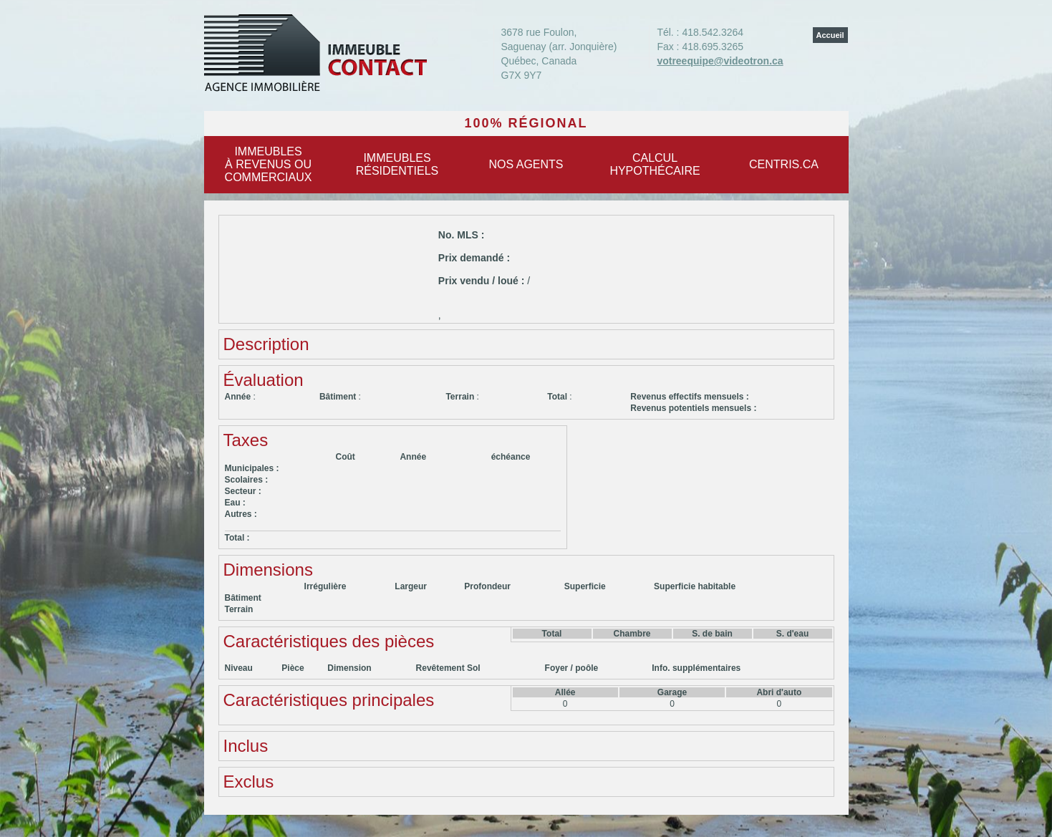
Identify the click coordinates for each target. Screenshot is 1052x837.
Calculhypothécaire (654, 164)
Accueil (830, 35)
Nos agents (525, 164)
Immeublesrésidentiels (397, 164)
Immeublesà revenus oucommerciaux (268, 164)
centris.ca (784, 164)
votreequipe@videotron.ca (720, 61)
